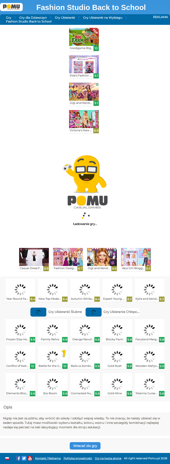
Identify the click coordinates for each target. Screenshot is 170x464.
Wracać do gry (85, 446)
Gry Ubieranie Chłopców (114, 312)
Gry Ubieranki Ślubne (56, 312)
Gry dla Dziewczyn (33, 18)
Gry (8, 18)
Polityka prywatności (78, 458)
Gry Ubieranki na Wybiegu (102, 18)
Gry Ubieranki (65, 18)
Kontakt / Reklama (48, 458)
